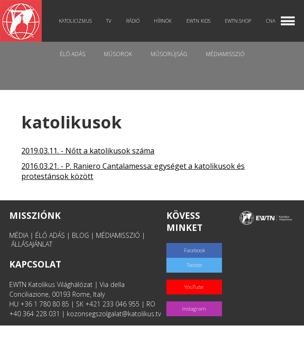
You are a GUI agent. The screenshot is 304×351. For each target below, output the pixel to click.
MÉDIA (18, 235)
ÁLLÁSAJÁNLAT (31, 244)
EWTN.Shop (238, 21)
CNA (270, 21)
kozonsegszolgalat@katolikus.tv (114, 313)
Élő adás (72, 54)
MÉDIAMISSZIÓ (118, 235)
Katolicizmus (75, 21)
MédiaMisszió (225, 54)
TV (108, 21)
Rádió (132, 21)
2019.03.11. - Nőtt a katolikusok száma (87, 151)
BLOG (80, 235)
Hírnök (162, 21)
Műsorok (118, 54)
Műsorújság (169, 54)
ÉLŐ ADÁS (50, 235)
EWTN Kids (198, 21)
